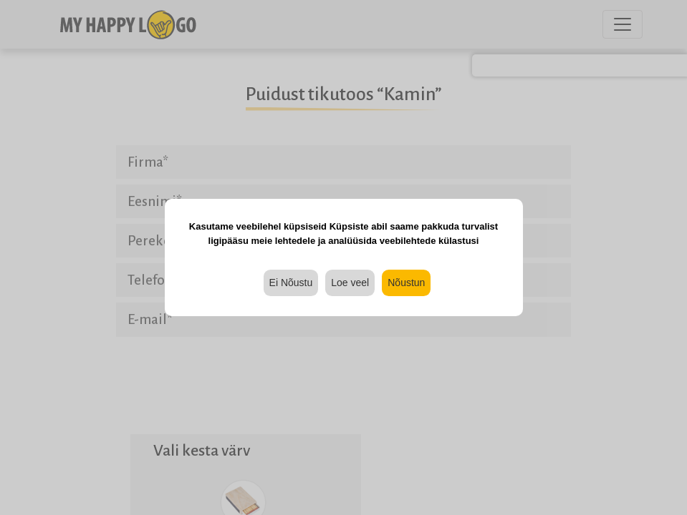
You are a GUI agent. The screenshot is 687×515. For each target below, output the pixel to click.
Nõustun (406, 282)
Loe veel (350, 282)
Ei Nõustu (291, 282)
